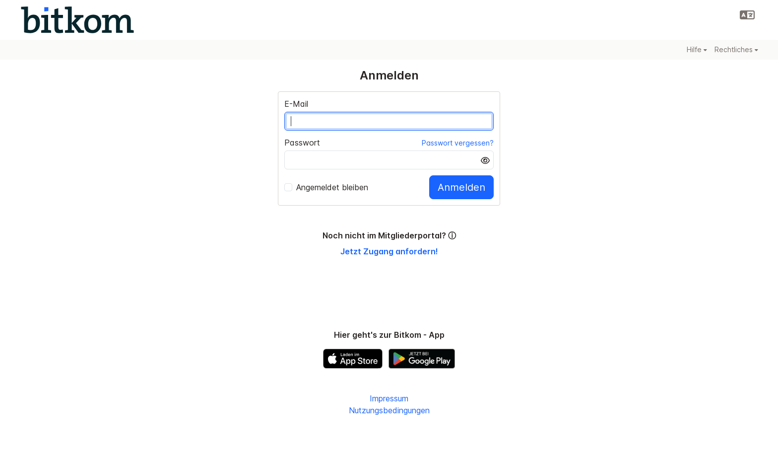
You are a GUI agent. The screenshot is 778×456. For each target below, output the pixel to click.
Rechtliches (736, 49)
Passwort (302, 143)
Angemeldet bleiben (326, 187)
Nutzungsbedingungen (389, 410)
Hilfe (697, 49)
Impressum (389, 398)
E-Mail (296, 104)
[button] (747, 15)
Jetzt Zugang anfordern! (389, 251)
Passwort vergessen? (458, 143)
